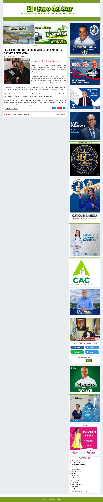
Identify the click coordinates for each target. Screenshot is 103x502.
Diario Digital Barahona (78, 465)
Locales (10, 19)
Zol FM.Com (75, 476)
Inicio (5, 19)
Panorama (74, 487)
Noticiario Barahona (77, 471)
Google (73, 473)
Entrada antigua (60, 114)
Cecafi (73, 489)
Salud (56, 19)
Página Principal (24, 114)
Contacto (61, 19)
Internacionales (31, 19)
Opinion (51, 19)
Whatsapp (76, 352)
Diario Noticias (75, 469)
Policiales (45, 19)
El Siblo (73, 467)
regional (36, 46)
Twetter (90, 347)
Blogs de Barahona (77, 484)
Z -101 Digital (75, 480)
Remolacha (74, 482)
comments (23, 56)
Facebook (76, 347)
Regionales (23, 19)
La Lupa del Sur (76, 462)
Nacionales (16, 19)
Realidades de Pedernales (79, 491)
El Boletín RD (75, 478)
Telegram (91, 352)
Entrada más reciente (11, 114)
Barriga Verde (75, 460)
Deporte (39, 19)
